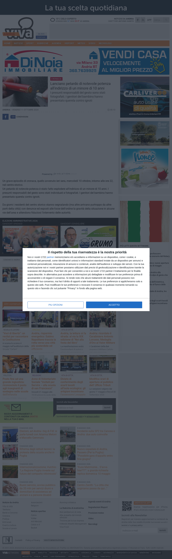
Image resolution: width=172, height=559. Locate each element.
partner (50, 257)
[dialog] (86, 279)
